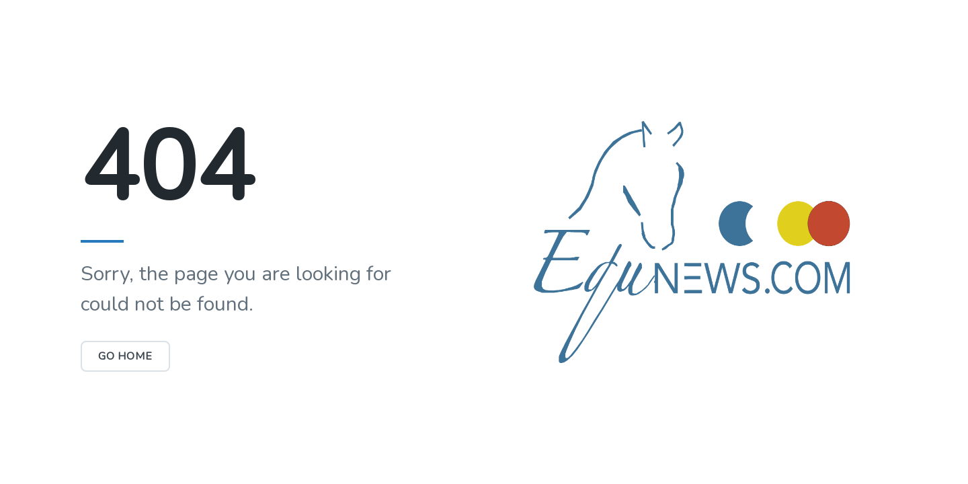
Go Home (125, 356)
